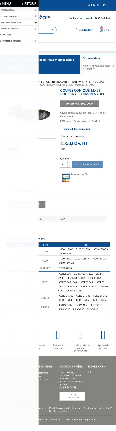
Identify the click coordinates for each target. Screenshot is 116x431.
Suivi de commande (40, 372)
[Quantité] (64, 164)
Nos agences (9, 372)
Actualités (8, 382)
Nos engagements (11, 376)
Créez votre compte (40, 379)
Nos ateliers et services (13, 379)
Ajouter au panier (87, 164)
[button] (72, 396)
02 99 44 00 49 (102, 17)
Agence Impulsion (85, 419)
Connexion (36, 376)
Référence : (73, 103)
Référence (20, 204)
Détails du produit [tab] (23, 190)
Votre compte (41, 366)
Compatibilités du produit (76, 128)
